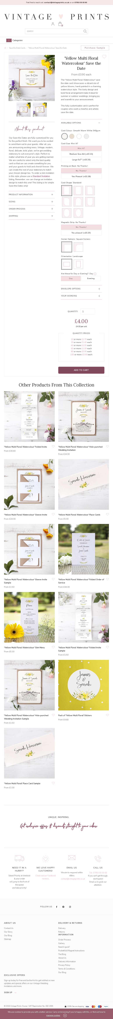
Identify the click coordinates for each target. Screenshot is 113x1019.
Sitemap (7, 939)
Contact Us (8, 928)
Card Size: (65, 143)
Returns (61, 932)
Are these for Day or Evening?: (75, 274)
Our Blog (8, 935)
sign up (11, 992)
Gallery (61, 943)
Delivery (62, 928)
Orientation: (66, 256)
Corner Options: (68, 239)
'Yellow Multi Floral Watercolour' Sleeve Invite (25, 514)
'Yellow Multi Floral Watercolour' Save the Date (47, 48)
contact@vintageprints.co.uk (73, 879)
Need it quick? (64, 947)
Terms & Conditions (66, 969)
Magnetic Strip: (68, 222)
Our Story (8, 932)
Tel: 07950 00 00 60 (98, 872)
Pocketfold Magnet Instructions (71, 950)
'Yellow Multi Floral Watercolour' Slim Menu (24, 647)
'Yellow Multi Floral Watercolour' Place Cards (79, 514)
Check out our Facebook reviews (45, 877)
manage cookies (53, 1015)
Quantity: (73, 311)
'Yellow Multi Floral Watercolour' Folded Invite (25, 446)
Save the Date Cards (17, 48)
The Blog (62, 954)
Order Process (64, 939)
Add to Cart (81, 370)
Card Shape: (66, 183)
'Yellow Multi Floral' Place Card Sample (22, 783)
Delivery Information (67, 961)
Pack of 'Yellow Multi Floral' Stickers (75, 715)
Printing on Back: (69, 166)
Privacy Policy (64, 965)
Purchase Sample (95, 48)
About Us (62, 958)
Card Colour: (67, 131)
